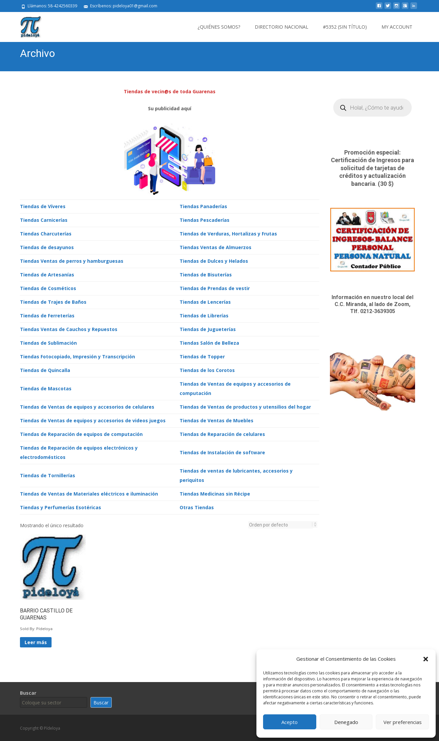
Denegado (346, 722)
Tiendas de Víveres (43, 205)
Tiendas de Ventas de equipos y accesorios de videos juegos (93, 420)
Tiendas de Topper (202, 356)
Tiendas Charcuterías (46, 233)
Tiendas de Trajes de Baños (53, 301)
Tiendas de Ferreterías (47, 315)
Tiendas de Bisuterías (206, 274)
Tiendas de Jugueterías (208, 328)
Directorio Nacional (281, 27)
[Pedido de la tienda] (280, 524)
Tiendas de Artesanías (47, 274)
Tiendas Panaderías (203, 205)
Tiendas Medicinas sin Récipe (215, 493)
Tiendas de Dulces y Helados (214, 260)
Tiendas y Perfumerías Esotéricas (60, 507)
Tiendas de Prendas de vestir (215, 287)
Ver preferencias (402, 722)
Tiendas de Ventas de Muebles (216, 420)
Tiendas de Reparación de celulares (222, 433)
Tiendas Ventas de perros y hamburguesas (71, 260)
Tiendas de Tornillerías (47, 475)
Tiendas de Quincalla (45, 369)
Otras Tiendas (197, 507)
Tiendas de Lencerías (205, 301)
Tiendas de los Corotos (207, 369)
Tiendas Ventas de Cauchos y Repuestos (68, 328)
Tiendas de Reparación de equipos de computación (81, 433)
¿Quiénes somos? (219, 27)
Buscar (28, 692)
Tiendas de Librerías (204, 315)
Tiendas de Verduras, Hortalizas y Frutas (228, 233)
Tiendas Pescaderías (204, 219)
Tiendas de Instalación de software (222, 452)
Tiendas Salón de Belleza (209, 342)
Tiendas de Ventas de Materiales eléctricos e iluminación (89, 493)
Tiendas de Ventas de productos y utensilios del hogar (245, 406)
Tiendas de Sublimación (48, 342)
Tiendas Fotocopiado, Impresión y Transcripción (77, 356)
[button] (425, 659)
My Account (396, 27)
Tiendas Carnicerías (44, 219)
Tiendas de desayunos (47, 246)
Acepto (289, 722)
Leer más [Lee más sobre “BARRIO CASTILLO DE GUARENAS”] (36, 641)
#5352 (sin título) (345, 27)
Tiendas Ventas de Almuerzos (215, 246)
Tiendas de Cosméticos (48, 287)
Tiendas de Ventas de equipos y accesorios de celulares (87, 406)
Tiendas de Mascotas (46, 388)
